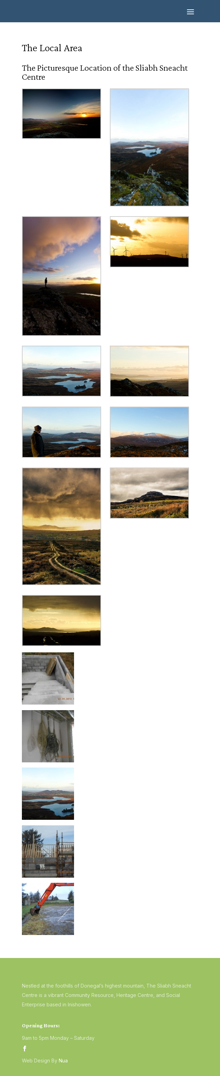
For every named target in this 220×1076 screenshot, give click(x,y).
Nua (63, 1060)
